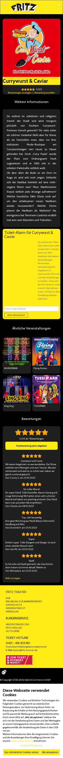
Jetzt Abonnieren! (16, 315)
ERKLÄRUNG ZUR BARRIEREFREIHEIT (24, 601)
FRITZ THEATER (16, 592)
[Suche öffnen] (58, 5)
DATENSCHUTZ (14, 604)
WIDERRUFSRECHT (15, 608)
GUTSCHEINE (13, 631)
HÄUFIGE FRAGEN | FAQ (17, 624)
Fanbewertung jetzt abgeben (31, 445)
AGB (8, 598)
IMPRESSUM (12, 611)
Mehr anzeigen (12, 578)
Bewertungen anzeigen (19, 92)
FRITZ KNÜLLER (14, 627)
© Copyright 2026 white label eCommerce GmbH (25, 679)
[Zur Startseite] (24, 7)
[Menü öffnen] (5, 5)
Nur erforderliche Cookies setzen (22, 752)
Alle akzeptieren (50, 752)
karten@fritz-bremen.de (25, 650)
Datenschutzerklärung (22, 740)
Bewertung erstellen (45, 92)
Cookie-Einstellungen (31, 745)
